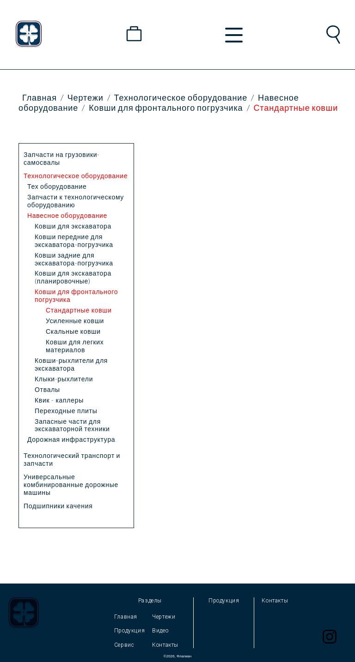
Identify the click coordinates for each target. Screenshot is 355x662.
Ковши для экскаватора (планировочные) (73, 277)
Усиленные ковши (75, 321)
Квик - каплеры (59, 400)
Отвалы (47, 389)
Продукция (129, 630)
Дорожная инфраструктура (71, 439)
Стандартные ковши (295, 107)
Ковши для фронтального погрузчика (166, 107)
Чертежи (85, 97)
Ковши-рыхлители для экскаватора (71, 364)
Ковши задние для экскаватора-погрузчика (74, 259)
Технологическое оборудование (181, 97)
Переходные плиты (66, 411)
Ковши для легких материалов (75, 346)
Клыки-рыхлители (64, 379)
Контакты (165, 645)
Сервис (124, 645)
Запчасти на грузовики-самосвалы (62, 158)
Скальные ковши (73, 331)
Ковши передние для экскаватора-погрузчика (74, 240)
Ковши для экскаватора (73, 226)
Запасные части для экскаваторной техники (72, 425)
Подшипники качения (58, 506)
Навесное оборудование (67, 215)
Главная (39, 97)
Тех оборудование (57, 186)
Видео (160, 630)
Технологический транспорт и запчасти (72, 459)
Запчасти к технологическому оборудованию (75, 201)
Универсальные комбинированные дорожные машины (71, 484)
